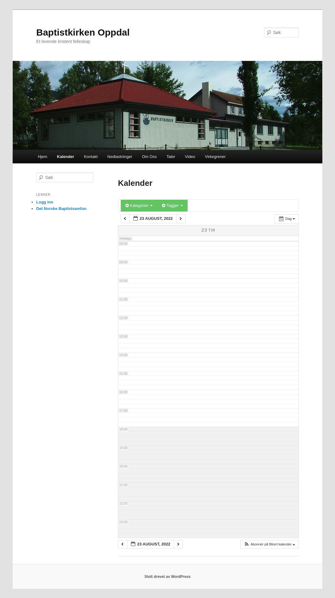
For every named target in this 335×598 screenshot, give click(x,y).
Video (190, 156)
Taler (171, 156)
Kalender (65, 156)
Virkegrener (215, 156)
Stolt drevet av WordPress (167, 577)
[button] (269, 544)
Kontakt (91, 156)
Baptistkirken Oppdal (83, 32)
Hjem (42, 156)
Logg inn (44, 202)
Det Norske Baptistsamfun (61, 208)
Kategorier (139, 205)
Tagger (172, 205)
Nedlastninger (119, 156)
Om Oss (149, 156)
